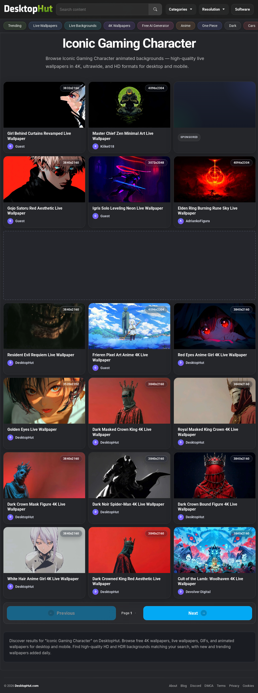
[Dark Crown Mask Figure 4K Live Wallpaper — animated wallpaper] (44, 487)
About (173, 686)
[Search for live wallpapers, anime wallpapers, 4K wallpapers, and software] (102, 9)
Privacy (234, 686)
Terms (221, 686)
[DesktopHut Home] (28, 9)
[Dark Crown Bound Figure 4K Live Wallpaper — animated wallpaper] (215, 487)
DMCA (208, 686)
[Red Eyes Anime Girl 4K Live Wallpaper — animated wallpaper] (215, 338)
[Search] (155, 9)
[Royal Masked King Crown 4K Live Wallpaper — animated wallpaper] (215, 413)
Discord (195, 686)
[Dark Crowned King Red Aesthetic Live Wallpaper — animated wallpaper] (129, 562)
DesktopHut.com (26, 686)
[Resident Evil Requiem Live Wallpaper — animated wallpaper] (44, 338)
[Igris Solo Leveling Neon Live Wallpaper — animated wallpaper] (129, 191)
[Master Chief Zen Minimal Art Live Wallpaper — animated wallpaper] (129, 117)
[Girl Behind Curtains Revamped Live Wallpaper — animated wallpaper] (44, 117)
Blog (184, 686)
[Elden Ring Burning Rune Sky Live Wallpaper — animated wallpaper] (215, 191)
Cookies (248, 686)
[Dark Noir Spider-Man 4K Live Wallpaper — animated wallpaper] (129, 487)
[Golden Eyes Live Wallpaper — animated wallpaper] (44, 413)
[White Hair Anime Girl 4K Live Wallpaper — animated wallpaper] (44, 562)
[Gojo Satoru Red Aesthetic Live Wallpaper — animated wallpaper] (44, 191)
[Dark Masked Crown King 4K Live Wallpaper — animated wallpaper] (129, 413)
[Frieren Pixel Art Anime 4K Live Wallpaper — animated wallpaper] (129, 338)
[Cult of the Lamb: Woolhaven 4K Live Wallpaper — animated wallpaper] (215, 562)
